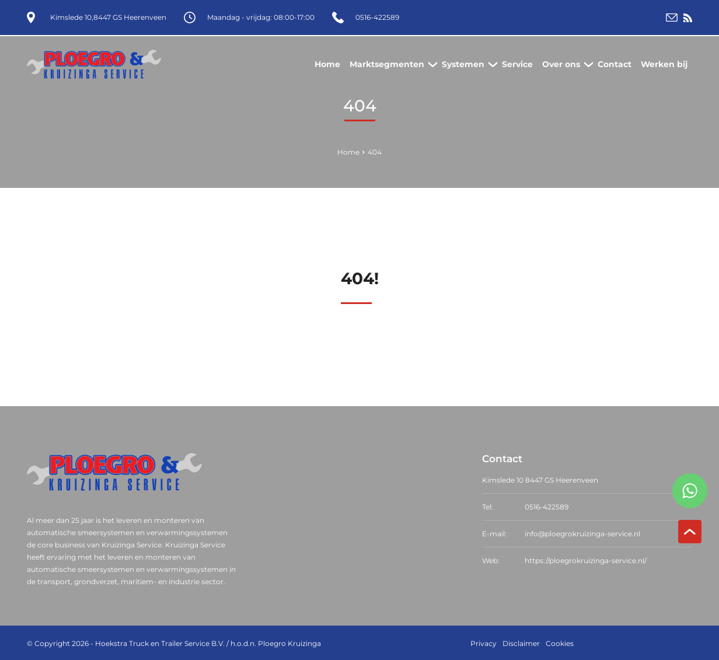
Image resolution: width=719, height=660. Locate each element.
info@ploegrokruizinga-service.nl (582, 532)
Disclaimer (521, 642)
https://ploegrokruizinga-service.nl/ (586, 559)
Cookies (560, 642)
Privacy (483, 642)
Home (348, 150)
